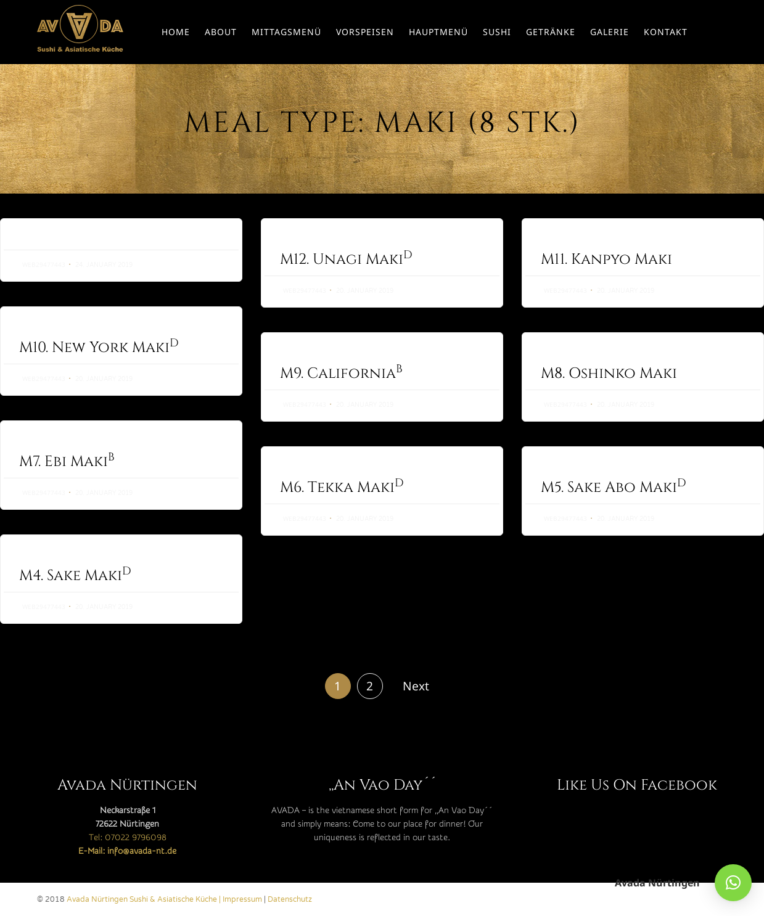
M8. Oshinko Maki (609, 373)
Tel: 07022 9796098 (127, 838)
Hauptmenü (438, 32)
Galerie (609, 32)
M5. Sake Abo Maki (613, 512)
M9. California (341, 373)
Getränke (550, 32)
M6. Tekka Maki (342, 500)
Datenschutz (290, 899)
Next (416, 685)
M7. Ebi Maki (67, 462)
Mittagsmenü (286, 32)
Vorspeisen (365, 32)
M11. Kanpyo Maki (606, 259)
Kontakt (666, 32)
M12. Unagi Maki (346, 259)
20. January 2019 (364, 291)
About (221, 32)
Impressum (242, 899)
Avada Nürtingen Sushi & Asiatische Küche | (145, 899)
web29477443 (43, 264)
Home (176, 32)
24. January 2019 (104, 265)
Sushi (497, 32)
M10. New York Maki (99, 348)
